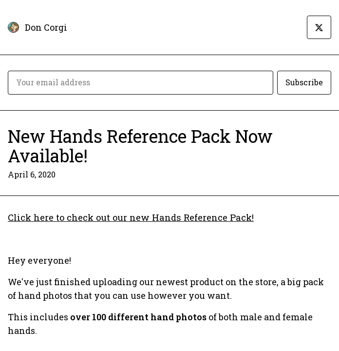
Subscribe (304, 82)
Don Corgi (46, 27)
